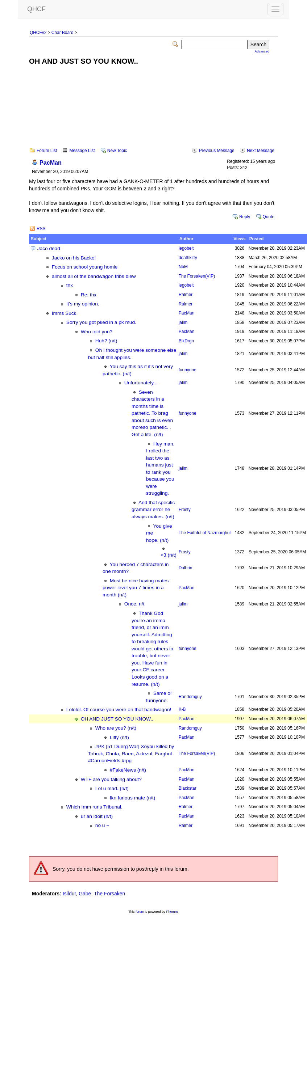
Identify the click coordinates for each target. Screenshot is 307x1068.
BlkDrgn (186, 340)
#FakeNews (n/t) (128, 770)
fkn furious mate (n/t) (132, 798)
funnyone (187, 369)
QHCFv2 (38, 32)
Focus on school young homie (85, 267)
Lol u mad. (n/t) (112, 788)
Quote (268, 216)
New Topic (117, 150)
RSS (41, 228)
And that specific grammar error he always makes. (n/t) (153, 509)
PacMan (51, 162)
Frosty (185, 509)
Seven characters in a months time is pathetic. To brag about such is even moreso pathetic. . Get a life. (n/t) (152, 413)
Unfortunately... (141, 382)
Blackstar (187, 788)
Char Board (62, 32)
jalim (183, 322)
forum (140, 911)
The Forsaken (197, 276)
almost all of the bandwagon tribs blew (94, 276)
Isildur (69, 893)
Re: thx (88, 294)
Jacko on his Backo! (74, 258)
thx (69, 285)
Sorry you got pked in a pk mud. (101, 322)
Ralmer (185, 294)
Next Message (260, 150)
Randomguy (190, 696)
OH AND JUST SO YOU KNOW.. (117, 719)
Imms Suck (64, 313)
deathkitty (188, 257)
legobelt (186, 248)
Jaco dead (48, 248)
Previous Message (217, 150)
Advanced (262, 51)
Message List (82, 150)
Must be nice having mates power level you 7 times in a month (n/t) (136, 588)
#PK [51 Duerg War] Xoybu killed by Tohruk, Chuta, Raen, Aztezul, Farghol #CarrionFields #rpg (131, 753)
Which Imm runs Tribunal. (94, 807)
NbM (183, 266)
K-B (182, 709)
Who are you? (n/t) (115, 728)
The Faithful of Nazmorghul (205, 532)
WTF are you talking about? (111, 779)
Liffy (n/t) (119, 737)
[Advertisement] (154, 111)
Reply (244, 216)
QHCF (36, 9)
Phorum (172, 911)
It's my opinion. (82, 304)
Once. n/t (134, 604)
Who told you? (96, 331)
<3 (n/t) (169, 555)
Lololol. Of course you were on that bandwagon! (118, 709)
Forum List (47, 150)
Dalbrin (185, 567)
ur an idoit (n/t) (97, 816)
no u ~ (102, 825)
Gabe (85, 893)
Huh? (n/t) (106, 340)
